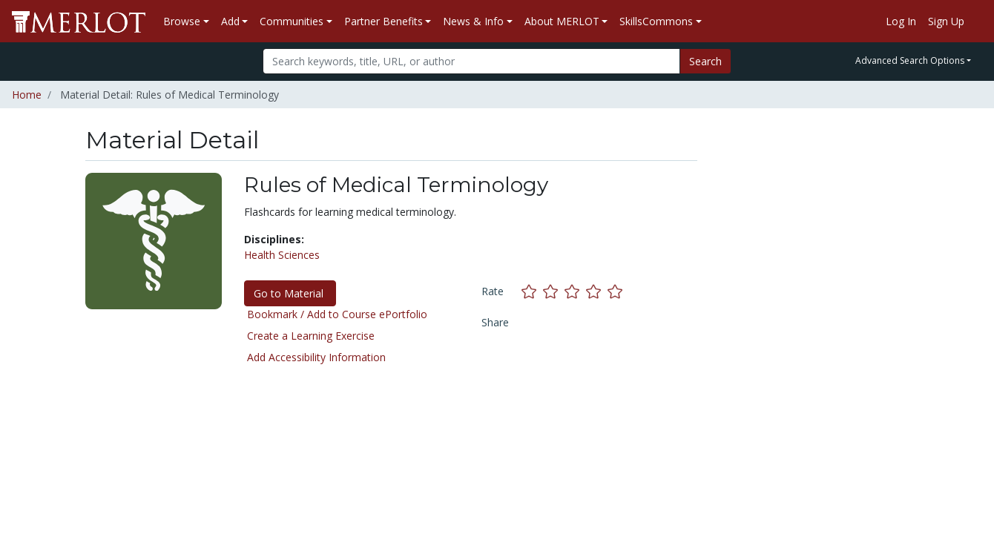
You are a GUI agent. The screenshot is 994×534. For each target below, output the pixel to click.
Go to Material (290, 293)
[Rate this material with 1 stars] (532, 291)
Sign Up (946, 21)
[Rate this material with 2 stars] (554, 291)
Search (705, 61)
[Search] (471, 61)
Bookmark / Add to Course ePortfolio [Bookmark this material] (337, 314)
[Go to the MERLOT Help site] (976, 21)
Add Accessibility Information (316, 357)
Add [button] (230, 21)
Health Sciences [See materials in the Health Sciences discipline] (282, 255)
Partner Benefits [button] (383, 21)
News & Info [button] (473, 21)
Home (27, 95)
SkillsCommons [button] (656, 21)
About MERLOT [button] (561, 21)
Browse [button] (181, 21)
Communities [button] (291, 21)
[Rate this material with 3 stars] (575, 291)
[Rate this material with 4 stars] (597, 291)
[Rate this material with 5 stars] (616, 291)
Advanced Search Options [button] (909, 60)
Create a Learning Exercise (311, 336)
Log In (901, 21)
